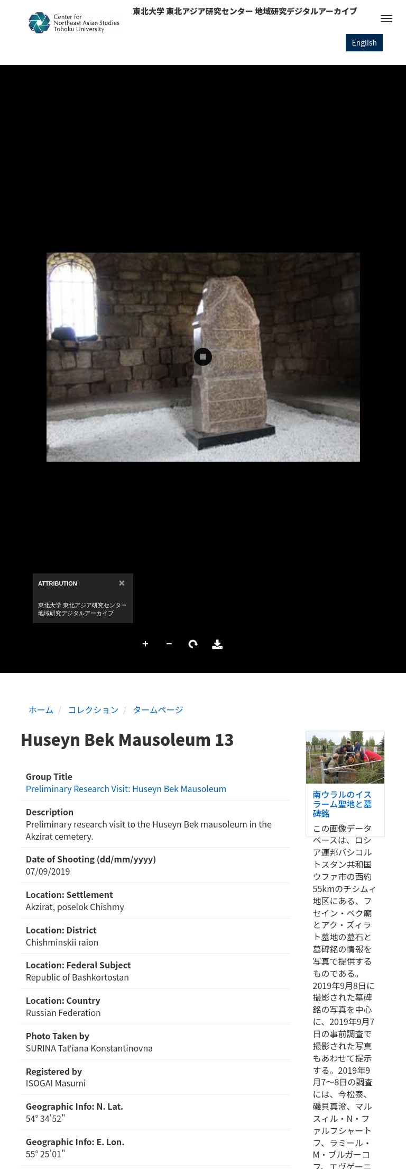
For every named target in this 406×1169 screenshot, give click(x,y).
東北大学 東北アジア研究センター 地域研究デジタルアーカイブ (245, 10)
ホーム (41, 709)
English (364, 42)
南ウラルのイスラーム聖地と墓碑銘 (342, 803)
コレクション (93, 709)
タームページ (158, 709)
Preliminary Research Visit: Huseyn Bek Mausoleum (126, 788)
